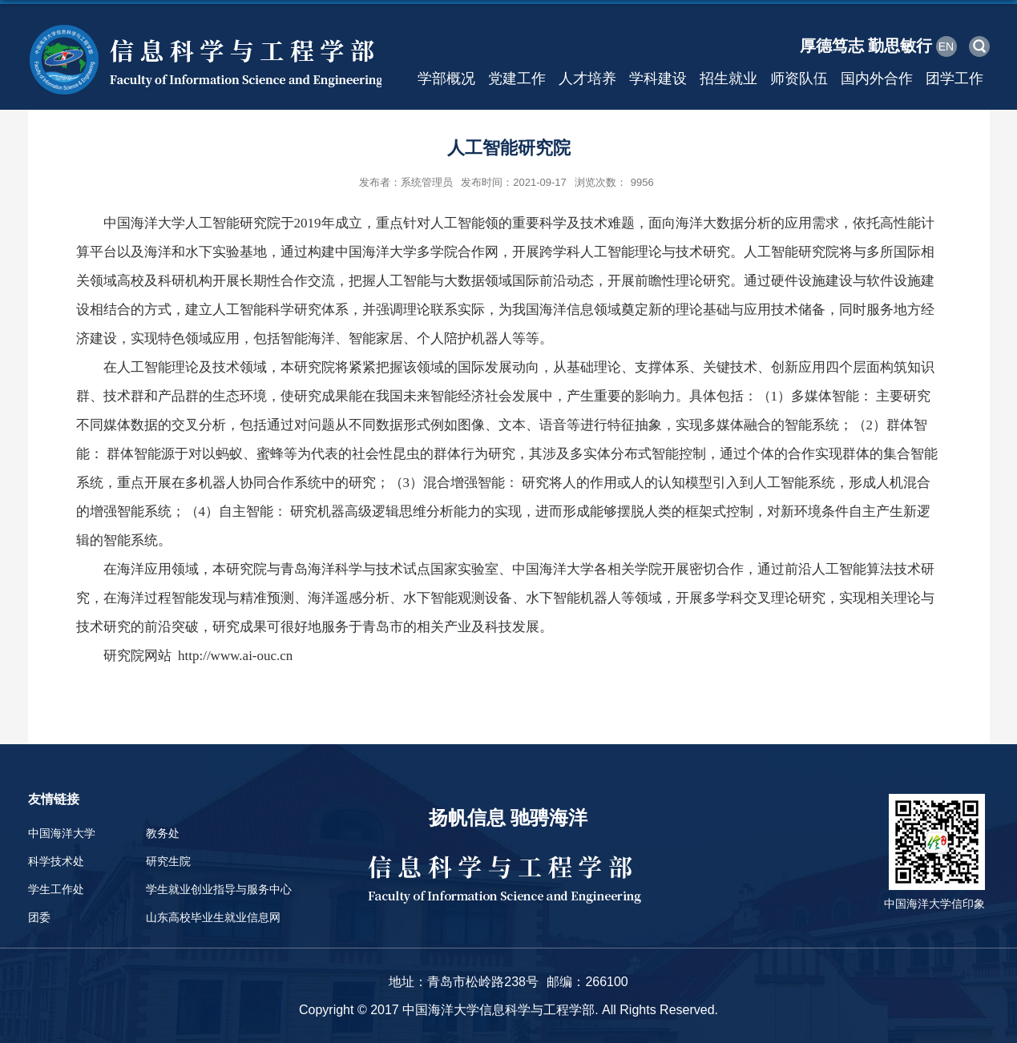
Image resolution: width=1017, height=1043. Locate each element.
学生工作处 (56, 889)
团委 (39, 917)
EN (946, 46)
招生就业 (728, 78)
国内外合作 (877, 78)
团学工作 (954, 78)
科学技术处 (56, 861)
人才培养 (587, 78)
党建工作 (517, 78)
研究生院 (168, 861)
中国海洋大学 (61, 833)
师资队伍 (799, 78)
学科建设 (658, 78)
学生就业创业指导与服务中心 (219, 889)
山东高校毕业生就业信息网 (213, 917)
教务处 (163, 833)
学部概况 (446, 78)
